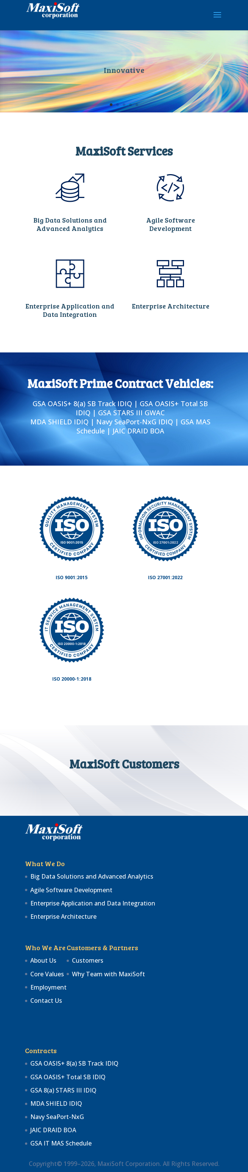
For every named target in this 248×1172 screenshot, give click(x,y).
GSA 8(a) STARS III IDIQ (63, 1090)
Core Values (47, 974)
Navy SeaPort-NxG (57, 1117)
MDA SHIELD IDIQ (56, 1103)
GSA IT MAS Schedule (61, 1143)
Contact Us (46, 1000)
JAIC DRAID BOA (53, 1130)
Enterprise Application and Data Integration (69, 310)
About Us (43, 960)
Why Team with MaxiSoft (108, 974)
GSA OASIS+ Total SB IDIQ (68, 1077)
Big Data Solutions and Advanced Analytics (70, 224)
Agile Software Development (170, 224)
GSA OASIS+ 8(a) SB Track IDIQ (74, 1063)
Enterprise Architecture (170, 305)
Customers (87, 960)
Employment (48, 987)
